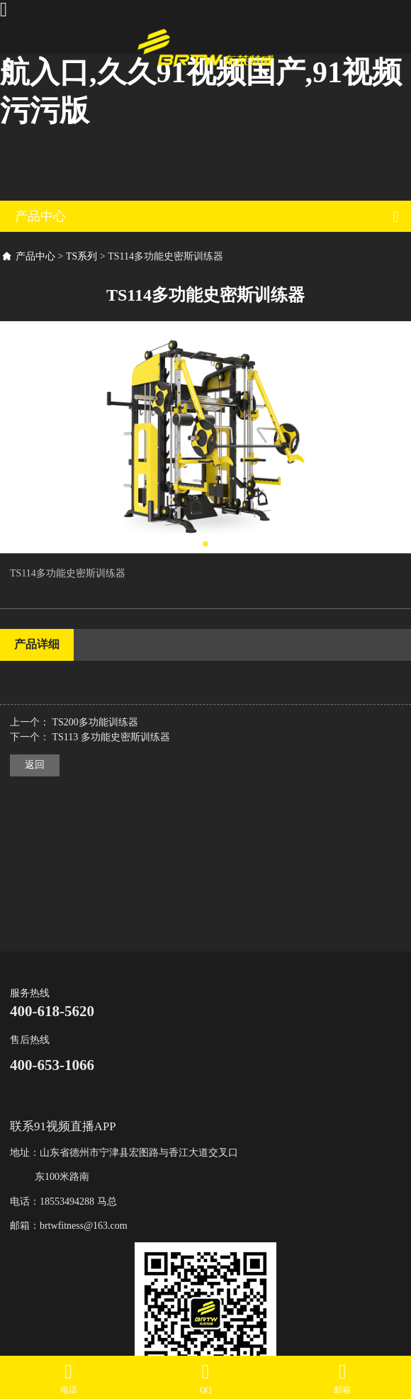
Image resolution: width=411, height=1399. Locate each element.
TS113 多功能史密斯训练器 (111, 737)
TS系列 (81, 256)
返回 (35, 764)
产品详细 (37, 644)
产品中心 (35, 256)
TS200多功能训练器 (95, 722)
